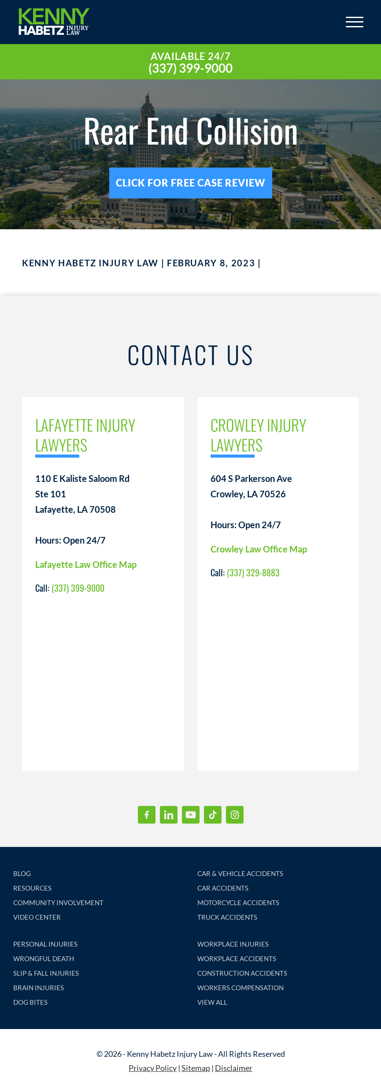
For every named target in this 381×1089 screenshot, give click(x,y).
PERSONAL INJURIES (45, 944)
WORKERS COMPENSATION (240, 988)
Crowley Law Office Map (259, 549)
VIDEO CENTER (37, 917)
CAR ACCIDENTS (222, 888)
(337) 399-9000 (190, 68)
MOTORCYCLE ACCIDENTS (238, 902)
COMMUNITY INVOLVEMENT (58, 902)
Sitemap (195, 1068)
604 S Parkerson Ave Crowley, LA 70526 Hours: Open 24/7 (251, 501)
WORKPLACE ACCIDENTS (236, 958)
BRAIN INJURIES (38, 988)
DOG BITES (30, 1002)
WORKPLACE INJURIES (233, 944)
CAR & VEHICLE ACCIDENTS (240, 873)
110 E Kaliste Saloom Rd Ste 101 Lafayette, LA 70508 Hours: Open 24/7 (82, 509)
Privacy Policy (153, 1068)
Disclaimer (233, 1068)
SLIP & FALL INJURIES (46, 973)
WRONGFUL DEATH (43, 958)
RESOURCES (32, 888)
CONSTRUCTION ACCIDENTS (242, 973)
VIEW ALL (212, 1002)
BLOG (22, 873)
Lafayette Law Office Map (86, 564)
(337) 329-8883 (253, 572)
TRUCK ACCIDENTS (227, 917)
